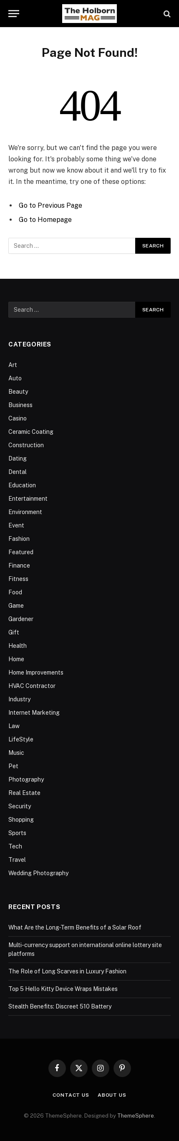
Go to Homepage (45, 220)
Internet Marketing (34, 712)
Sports (17, 833)
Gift (13, 632)
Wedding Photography (38, 873)
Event (16, 525)
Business (20, 405)
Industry (19, 699)
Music (16, 752)
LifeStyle (20, 739)
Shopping (21, 819)
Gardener (20, 619)
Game (16, 605)
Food (15, 592)
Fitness (18, 579)
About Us (112, 1095)
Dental (17, 472)
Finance (19, 565)
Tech (15, 846)
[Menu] (13, 13)
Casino (17, 418)
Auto (15, 378)
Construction (26, 445)
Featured (20, 552)
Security (19, 806)
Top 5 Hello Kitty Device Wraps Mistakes (63, 989)
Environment (25, 512)
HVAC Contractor (31, 686)
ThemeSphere (135, 1116)
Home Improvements (35, 672)
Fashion (19, 538)
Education (22, 485)
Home (16, 659)
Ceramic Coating (30, 431)
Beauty (18, 391)
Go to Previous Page (50, 205)
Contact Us (71, 1095)
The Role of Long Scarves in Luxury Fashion (67, 971)
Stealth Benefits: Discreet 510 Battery (59, 1006)
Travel (17, 859)
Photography (26, 779)
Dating (17, 458)
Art (12, 365)
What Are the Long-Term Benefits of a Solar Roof (74, 927)
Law (14, 726)
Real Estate (24, 793)
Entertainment (28, 498)
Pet (13, 766)
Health (17, 645)
